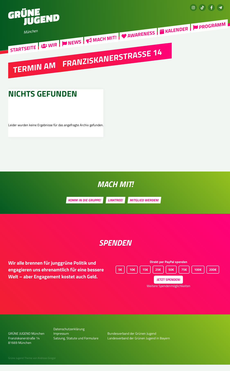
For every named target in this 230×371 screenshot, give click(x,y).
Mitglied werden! (144, 206)
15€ (144, 275)
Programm (209, 25)
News (71, 42)
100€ (197, 275)
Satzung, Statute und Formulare (75, 344)
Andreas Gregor (47, 364)
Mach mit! (101, 38)
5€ (119, 275)
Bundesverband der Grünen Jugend (131, 340)
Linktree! (115, 206)
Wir (49, 45)
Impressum (61, 340)
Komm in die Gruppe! (84, 206)
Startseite (23, 48)
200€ (211, 275)
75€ (183, 275)
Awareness (138, 34)
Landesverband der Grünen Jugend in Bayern (138, 344)
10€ (131, 275)
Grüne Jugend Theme (20, 364)
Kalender (174, 30)
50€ (170, 275)
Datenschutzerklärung (69, 335)
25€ (157, 275)
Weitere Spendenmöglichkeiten (168, 292)
